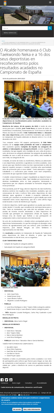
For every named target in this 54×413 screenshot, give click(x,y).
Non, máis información (32, 409)
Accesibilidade (42, 383)
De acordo (17, 409)
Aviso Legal (16, 383)
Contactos (4, 383)
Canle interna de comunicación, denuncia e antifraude (21, 387)
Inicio (3, 41)
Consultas (28, 383)
